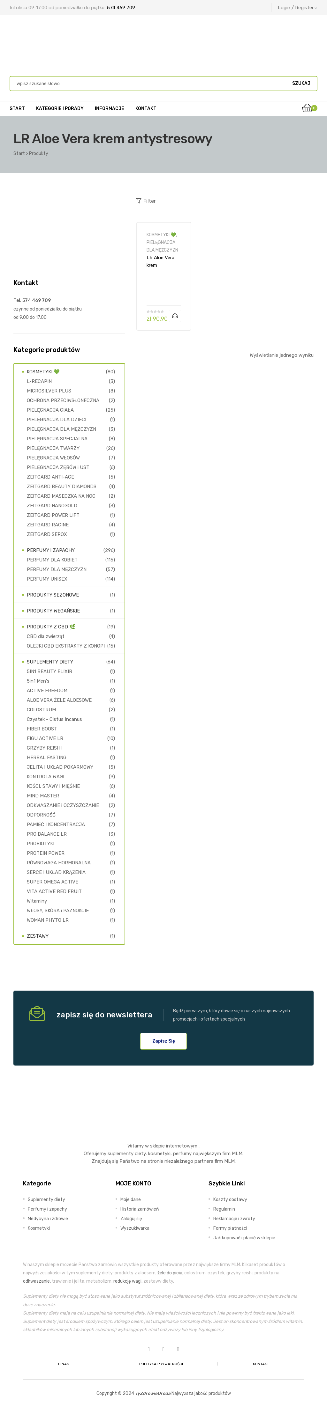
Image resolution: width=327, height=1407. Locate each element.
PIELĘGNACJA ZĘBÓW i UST (58, 467)
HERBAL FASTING (46, 757)
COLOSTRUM (41, 710)
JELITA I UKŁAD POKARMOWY (60, 767)
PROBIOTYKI (40, 843)
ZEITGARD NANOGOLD (52, 506)
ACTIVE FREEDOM (47, 690)
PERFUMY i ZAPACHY (51, 550)
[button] (163, 1041)
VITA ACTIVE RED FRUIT (54, 891)
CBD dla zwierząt (46, 636)
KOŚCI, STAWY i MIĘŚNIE (53, 786)
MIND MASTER (43, 796)
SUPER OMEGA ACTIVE (52, 882)
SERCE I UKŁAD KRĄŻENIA (56, 872)
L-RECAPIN (39, 381)
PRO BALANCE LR (47, 834)
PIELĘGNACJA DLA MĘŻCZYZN (61, 429)
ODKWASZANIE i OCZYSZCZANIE (63, 805)
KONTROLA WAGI (45, 777)
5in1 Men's (38, 681)
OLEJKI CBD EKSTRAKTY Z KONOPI (66, 646)
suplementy (120, 1153)
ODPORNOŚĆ (41, 815)
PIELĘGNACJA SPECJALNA (57, 439)
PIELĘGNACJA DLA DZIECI (56, 419)
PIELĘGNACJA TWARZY (53, 448)
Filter (146, 201)
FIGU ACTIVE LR (45, 738)
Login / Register (297, 8)
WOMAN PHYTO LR (48, 920)
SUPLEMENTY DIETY (50, 662)
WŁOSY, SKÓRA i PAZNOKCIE (58, 910)
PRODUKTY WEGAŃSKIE (53, 611)
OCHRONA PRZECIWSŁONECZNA (63, 400)
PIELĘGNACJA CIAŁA (50, 410)
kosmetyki (159, 1153)
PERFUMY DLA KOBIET (52, 560)
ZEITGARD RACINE (48, 525)
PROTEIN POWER (46, 853)
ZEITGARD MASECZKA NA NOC (61, 496)
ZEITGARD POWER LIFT (53, 515)
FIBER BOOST (42, 729)
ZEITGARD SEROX (47, 534)
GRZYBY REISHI (44, 748)
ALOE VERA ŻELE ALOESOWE (59, 700)
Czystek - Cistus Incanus (54, 719)
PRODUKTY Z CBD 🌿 (51, 627)
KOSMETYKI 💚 (161, 234)
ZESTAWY (38, 936)
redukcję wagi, (127, 1281)
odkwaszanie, (37, 1281)
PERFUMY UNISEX (47, 579)
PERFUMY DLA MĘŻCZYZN (57, 569)
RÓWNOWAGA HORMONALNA (59, 863)
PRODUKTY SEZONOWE (53, 595)
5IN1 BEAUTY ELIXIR (49, 671)
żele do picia (169, 1272)
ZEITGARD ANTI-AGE (50, 477)
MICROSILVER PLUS (49, 391)
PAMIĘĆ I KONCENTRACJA (56, 824)
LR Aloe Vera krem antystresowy (162, 261)
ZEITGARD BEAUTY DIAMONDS (61, 486)
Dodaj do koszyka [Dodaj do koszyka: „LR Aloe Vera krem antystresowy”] (175, 316)
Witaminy (37, 901)
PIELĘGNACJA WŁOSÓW (53, 458)
